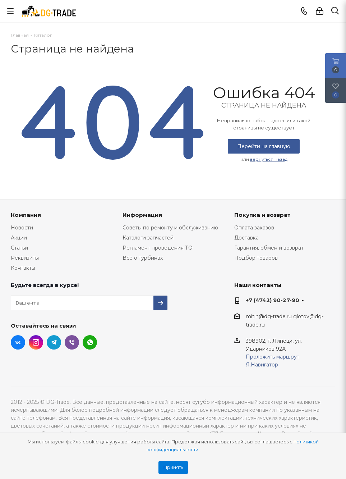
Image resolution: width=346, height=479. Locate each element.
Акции (19, 237)
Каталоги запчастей (148, 237)
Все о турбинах (143, 258)
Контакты (23, 268)
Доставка (246, 237)
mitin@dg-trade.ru (269, 316)
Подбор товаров (256, 258)
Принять (173, 467)
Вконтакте (18, 342)
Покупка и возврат (262, 214)
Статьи (19, 248)
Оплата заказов (254, 227)
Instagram (36, 342)
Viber (72, 342)
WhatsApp (90, 342)
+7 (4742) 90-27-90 (272, 300)
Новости (22, 227)
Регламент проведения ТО (158, 248)
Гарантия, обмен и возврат (269, 248)
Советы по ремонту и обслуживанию (170, 227)
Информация (142, 214)
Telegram (54, 342)
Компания (26, 214)
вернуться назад (268, 159)
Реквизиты (25, 258)
